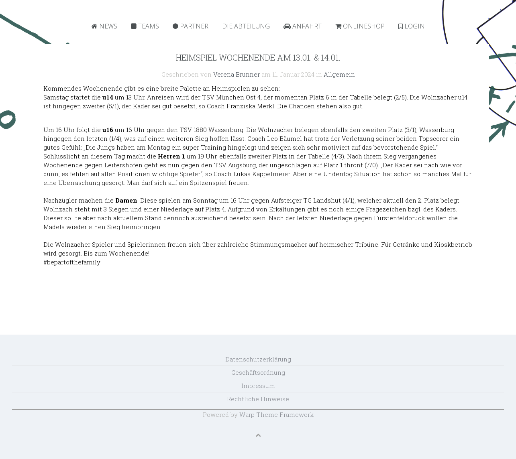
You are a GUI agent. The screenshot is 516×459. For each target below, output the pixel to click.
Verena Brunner (236, 74)
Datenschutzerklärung (258, 359)
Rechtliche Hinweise (258, 399)
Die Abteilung (246, 26)
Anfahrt (302, 26)
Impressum (258, 386)
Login (411, 26)
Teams (145, 26)
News (104, 26)
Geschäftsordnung (258, 372)
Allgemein (339, 74)
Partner (190, 26)
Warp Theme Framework (276, 414)
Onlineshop (360, 26)
